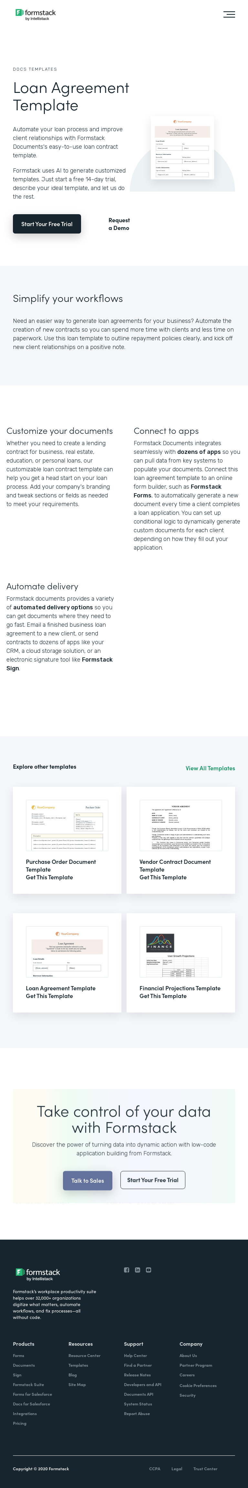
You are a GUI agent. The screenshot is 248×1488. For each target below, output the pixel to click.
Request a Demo (119, 224)
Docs (20, 69)
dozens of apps (199, 451)
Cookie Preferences (198, 1385)
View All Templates (210, 768)
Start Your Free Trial (47, 224)
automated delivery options (53, 607)
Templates (43, 69)
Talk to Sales (87, 1196)
